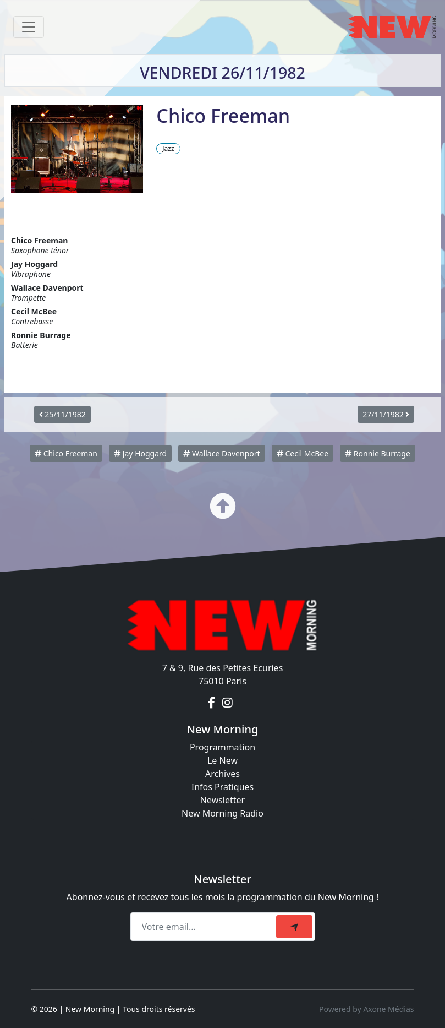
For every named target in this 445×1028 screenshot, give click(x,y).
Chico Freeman (66, 453)
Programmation (222, 747)
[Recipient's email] (205, 926)
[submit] (294, 926)
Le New (222, 760)
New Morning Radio (222, 813)
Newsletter (222, 800)
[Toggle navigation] (28, 27)
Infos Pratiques (222, 787)
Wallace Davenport (221, 453)
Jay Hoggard (140, 453)
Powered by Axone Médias (366, 1009)
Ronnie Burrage (377, 453)
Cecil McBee (302, 453)
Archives (222, 774)
